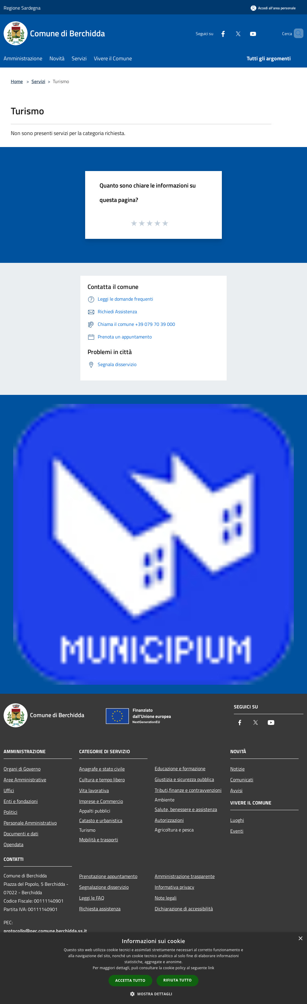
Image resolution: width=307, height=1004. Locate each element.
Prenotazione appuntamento (108, 876)
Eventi (236, 830)
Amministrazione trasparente (185, 876)
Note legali (166, 897)
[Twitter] (228, 33)
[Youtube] (243, 33)
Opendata (13, 844)
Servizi (38, 81)
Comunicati (241, 779)
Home (17, 81)
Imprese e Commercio (101, 801)
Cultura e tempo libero (102, 779)
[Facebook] (213, 33)
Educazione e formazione (180, 768)
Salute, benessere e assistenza (186, 809)
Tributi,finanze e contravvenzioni (188, 790)
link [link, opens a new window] (211, 967)
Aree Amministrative (25, 779)
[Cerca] (296, 33)
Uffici (9, 790)
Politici (10, 812)
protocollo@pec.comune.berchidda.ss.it (45, 930)
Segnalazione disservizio (104, 887)
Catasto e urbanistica (100, 820)
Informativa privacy (174, 887)
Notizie (237, 768)
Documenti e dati (21, 833)
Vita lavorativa (94, 790)
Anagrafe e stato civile (102, 768)
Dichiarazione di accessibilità (184, 908)
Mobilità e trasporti (98, 839)
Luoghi (237, 820)
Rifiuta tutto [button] (177, 980)
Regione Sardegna (22, 7)
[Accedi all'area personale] (273, 8)
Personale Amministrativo (30, 822)
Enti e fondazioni (21, 801)
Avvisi (236, 790)
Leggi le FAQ (91, 897)
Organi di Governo (22, 768)
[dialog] (153, 968)
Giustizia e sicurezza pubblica (184, 779)
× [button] (300, 938)
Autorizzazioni (169, 820)
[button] (153, 994)
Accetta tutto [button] (130, 980)
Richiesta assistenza (100, 908)
